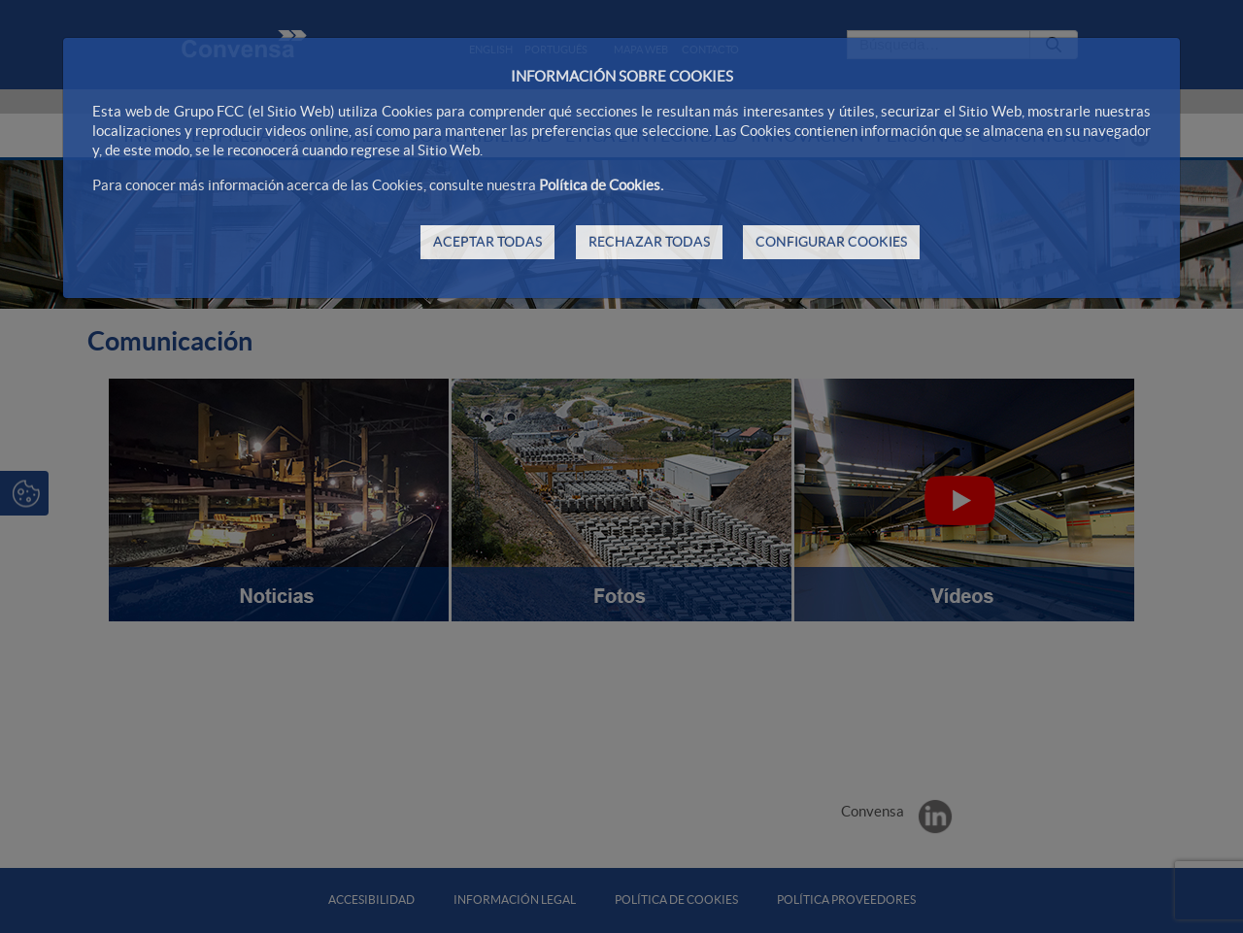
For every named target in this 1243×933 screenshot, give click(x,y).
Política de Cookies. (601, 185)
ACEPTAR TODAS (487, 242)
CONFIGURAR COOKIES (831, 242)
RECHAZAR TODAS (649, 242)
